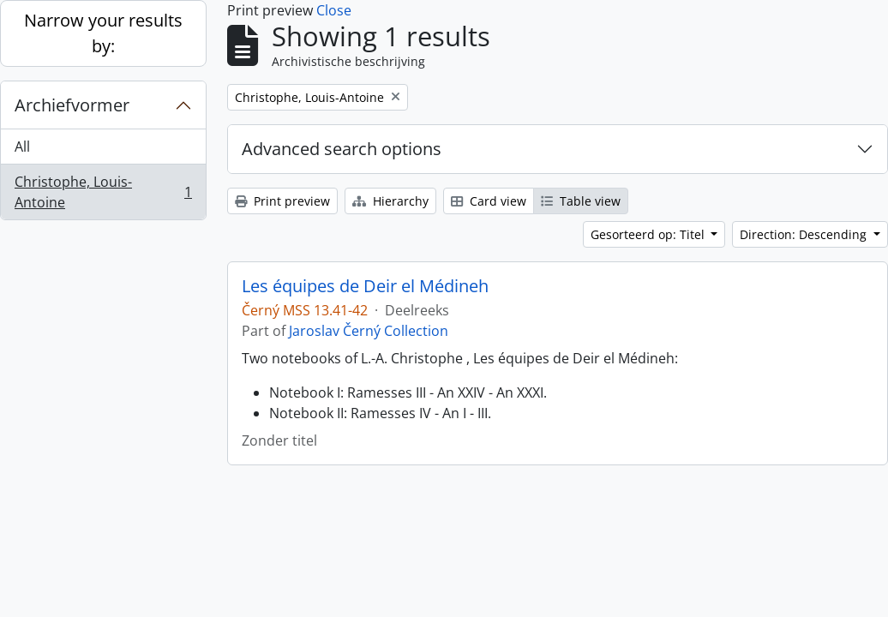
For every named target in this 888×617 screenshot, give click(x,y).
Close (333, 10)
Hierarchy (390, 201)
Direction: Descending (805, 234)
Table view (581, 201)
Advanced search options (341, 148)
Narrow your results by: (103, 33)
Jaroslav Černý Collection (368, 330)
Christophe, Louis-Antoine (103, 192)
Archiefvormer (72, 105)
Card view (488, 201)
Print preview (282, 201)
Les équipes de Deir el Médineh (365, 286)
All (22, 146)
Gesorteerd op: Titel (649, 234)
